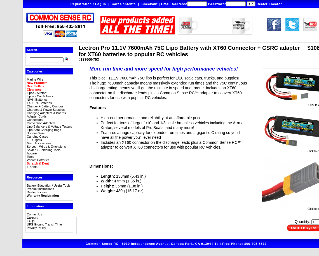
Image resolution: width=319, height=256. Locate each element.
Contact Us (34, 214)
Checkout (149, 4)
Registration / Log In (88, 4)
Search (32, 49)
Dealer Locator (269, 4)
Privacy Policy (36, 227)
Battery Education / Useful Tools (49, 185)
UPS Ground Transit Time (44, 224)
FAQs (31, 221)
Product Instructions (40, 189)
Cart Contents (124, 4)
